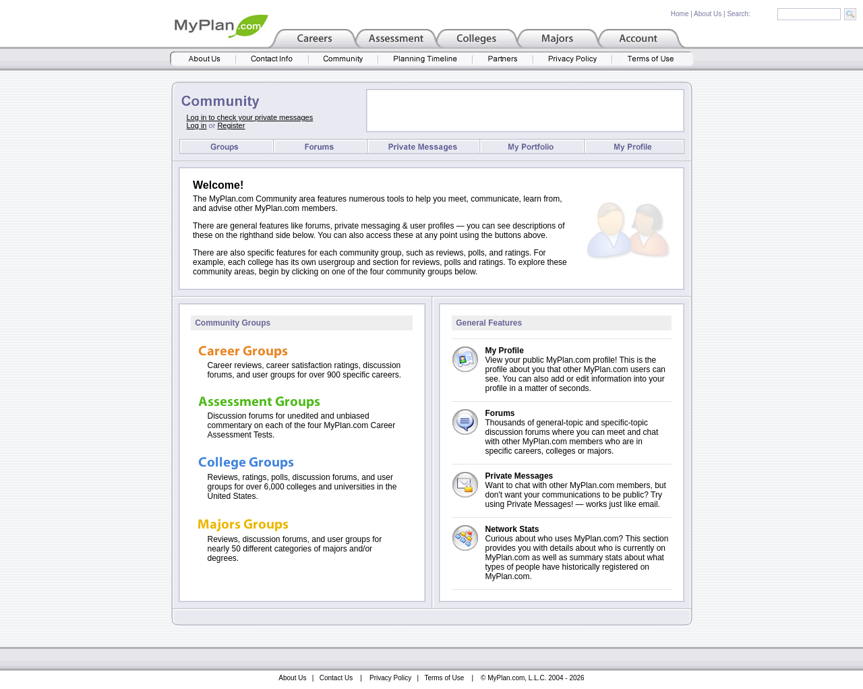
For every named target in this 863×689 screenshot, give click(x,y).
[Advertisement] (525, 110)
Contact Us (336, 678)
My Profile (504, 350)
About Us (707, 14)
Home (680, 14)
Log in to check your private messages (250, 117)
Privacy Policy (390, 678)
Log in (197, 125)
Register (231, 125)
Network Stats (512, 529)
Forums (500, 413)
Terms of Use (444, 678)
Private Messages (519, 476)
